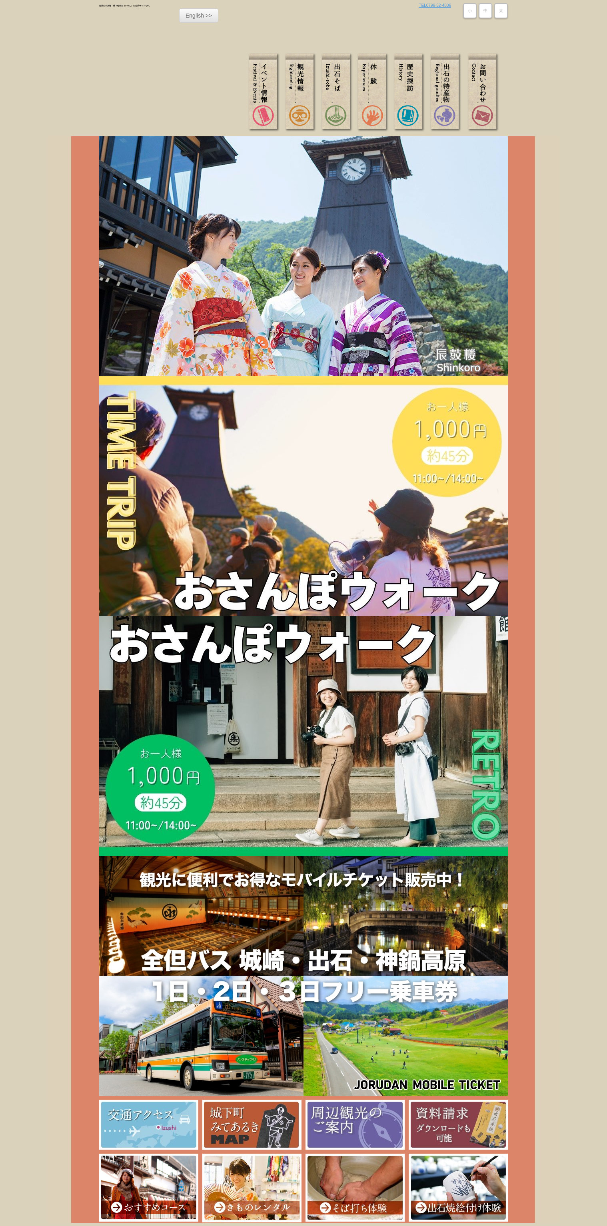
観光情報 (302, 92)
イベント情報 (266, 92)
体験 (374, 92)
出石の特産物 (446, 92)
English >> (199, 15)
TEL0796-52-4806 (435, 5)
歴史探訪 (410, 92)
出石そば (338, 92)
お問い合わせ (482, 92)
